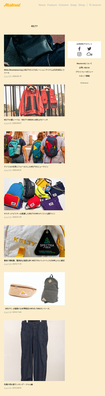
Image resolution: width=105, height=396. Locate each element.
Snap (73, 4)
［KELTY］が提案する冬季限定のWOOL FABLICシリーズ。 (27, 309)
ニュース (7, 76)
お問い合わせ (84, 68)
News (42, 4)
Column (63, 4)
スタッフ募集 (84, 76)
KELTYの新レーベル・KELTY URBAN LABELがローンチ (26, 120)
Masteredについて (84, 63)
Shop (81, 4)
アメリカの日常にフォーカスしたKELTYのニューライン (26, 167)
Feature (52, 4)
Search (96, 4)
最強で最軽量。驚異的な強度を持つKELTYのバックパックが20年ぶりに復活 (34, 261)
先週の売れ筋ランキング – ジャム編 (18, 384)
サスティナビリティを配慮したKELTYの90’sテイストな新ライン (29, 214)
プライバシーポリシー (84, 72)
